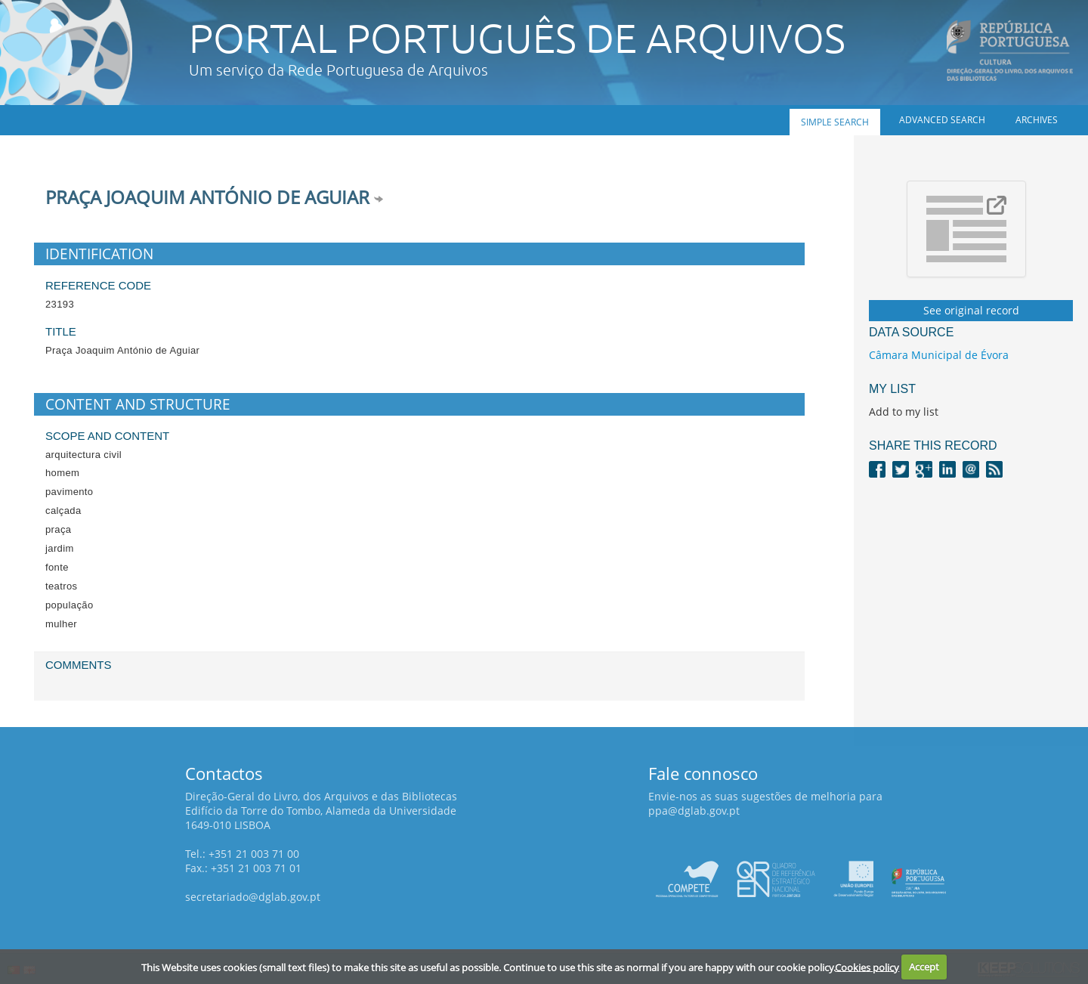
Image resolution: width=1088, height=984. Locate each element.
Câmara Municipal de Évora (939, 355)
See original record (971, 310)
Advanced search (942, 119)
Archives (1036, 119)
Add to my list (903, 411)
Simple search (835, 122)
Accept (924, 966)
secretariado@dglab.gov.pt (252, 897)
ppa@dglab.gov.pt (694, 810)
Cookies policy (867, 966)
